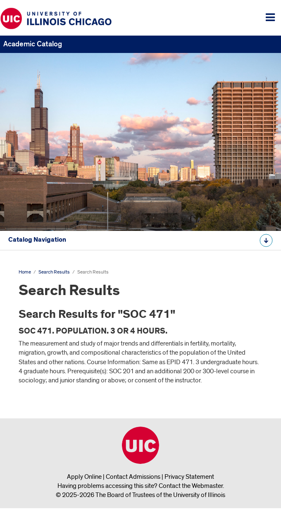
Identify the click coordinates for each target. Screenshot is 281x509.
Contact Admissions (133, 477)
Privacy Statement (189, 477)
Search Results (54, 272)
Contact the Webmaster (191, 486)
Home (25, 272)
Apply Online (84, 477)
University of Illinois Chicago (140, 445)
